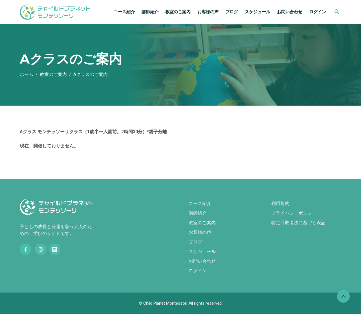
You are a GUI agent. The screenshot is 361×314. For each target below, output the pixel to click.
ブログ (231, 11)
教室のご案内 (178, 11)
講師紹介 (150, 11)
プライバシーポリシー (293, 213)
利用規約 (280, 203)
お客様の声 (208, 11)
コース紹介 (124, 11)
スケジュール (257, 11)
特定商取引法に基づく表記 (298, 222)
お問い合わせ (289, 11)
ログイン (317, 11)
